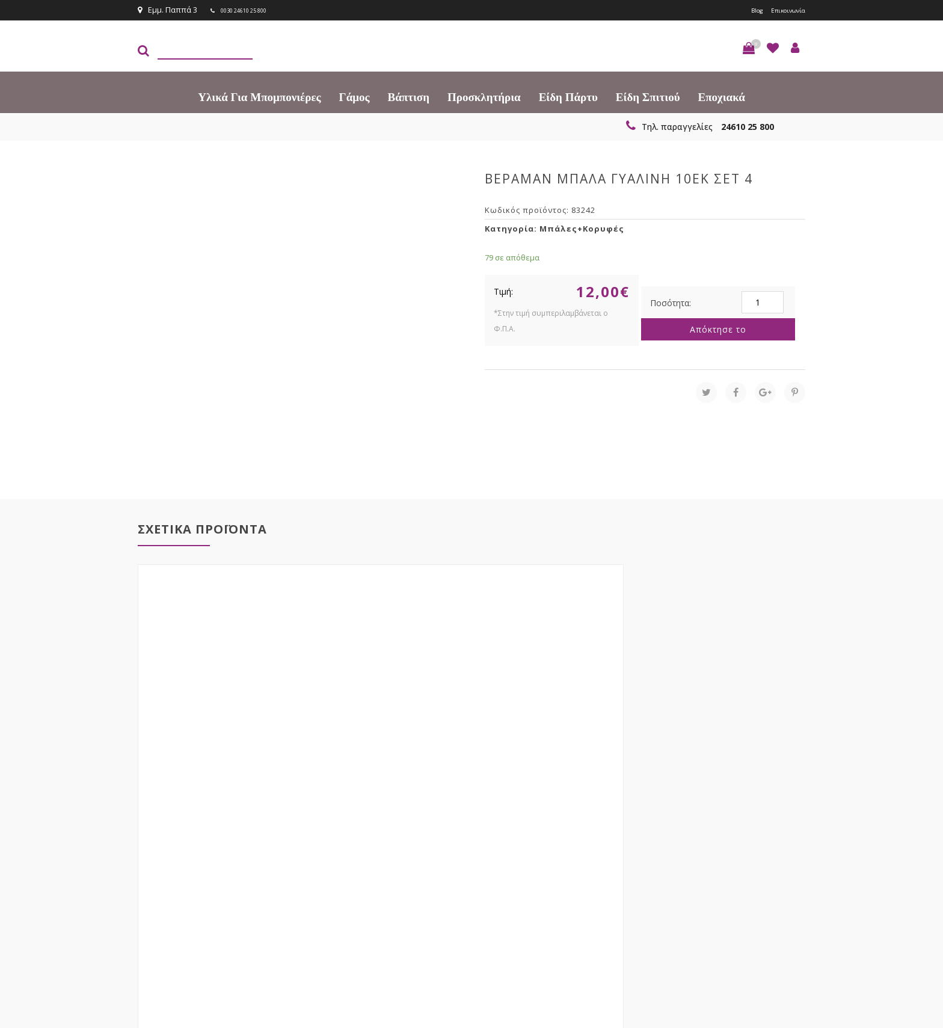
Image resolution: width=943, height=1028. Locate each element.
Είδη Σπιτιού (648, 96)
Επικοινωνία (782, 9)
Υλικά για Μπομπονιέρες (259, 96)
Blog (744, 9)
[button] (749, 47)
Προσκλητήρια (484, 96)
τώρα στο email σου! (333, 845)
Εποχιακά (721, 96)
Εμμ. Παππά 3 (167, 9)
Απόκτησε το (718, 328)
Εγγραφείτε (773, 845)
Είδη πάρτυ (568, 96)
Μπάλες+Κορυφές (581, 227)
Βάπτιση (408, 96)
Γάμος (354, 96)
